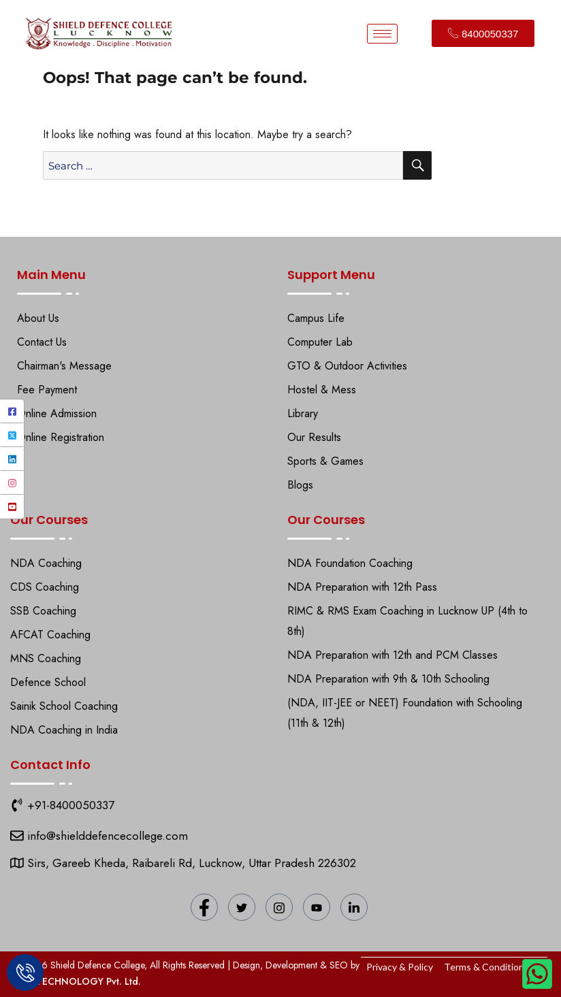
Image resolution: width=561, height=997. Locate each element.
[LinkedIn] (12, 459)
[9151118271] (17, 805)
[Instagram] (12, 483)
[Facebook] (12, 411)
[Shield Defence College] (17, 836)
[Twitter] (12, 435)
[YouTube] (12, 507)
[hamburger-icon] (382, 34)
